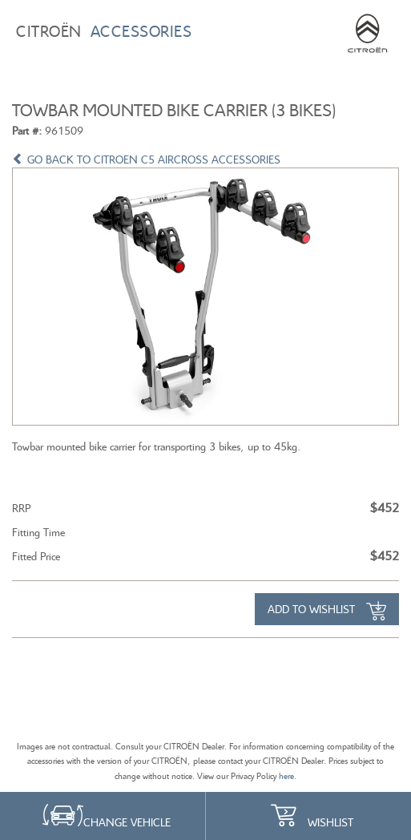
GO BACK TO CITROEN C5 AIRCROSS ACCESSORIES (146, 159)
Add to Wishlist (327, 610)
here (286, 775)
